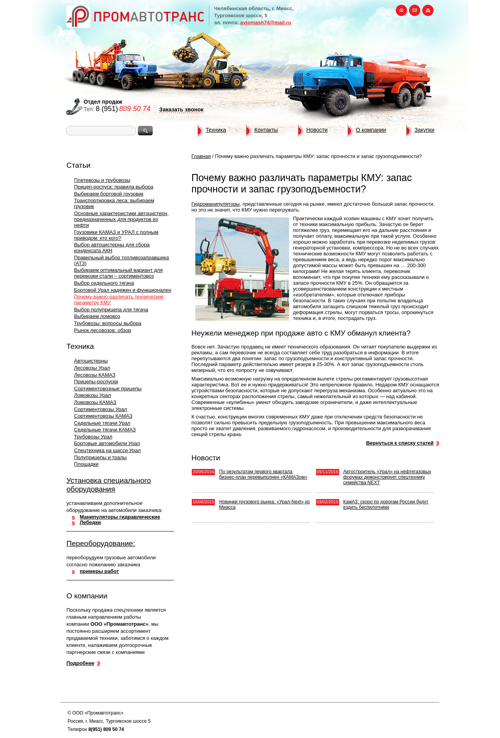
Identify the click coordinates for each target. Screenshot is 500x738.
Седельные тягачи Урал (102, 423)
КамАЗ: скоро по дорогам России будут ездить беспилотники (386, 504)
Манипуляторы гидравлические (120, 517)
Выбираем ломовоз (97, 316)
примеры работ (99, 571)
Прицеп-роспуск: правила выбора (114, 187)
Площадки (86, 464)
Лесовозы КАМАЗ (95, 375)
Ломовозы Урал (92, 395)
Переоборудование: (100, 543)
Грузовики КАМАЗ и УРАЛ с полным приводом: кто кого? (116, 235)
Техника (216, 130)
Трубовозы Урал (93, 437)
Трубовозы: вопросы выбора (107, 323)
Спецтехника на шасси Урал (107, 450)
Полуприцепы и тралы (100, 457)
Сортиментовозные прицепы (108, 388)
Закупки (424, 130)
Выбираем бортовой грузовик (109, 194)
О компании (371, 130)
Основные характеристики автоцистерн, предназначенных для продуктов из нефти (121, 219)
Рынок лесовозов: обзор (102, 330)
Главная (201, 156)
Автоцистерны (91, 361)
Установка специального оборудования (108, 484)
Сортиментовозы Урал (100, 409)
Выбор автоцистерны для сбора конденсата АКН (112, 247)
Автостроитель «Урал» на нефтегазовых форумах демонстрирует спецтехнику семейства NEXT (387, 477)
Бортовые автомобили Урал (107, 443)
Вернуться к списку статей (400, 443)
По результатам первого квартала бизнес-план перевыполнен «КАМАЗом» (263, 474)
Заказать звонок (181, 109)
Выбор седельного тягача (104, 283)
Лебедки (90, 522)
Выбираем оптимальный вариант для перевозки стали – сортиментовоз (118, 273)
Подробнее (80, 663)
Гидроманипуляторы (215, 204)
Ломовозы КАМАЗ (95, 402)
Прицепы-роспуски (96, 381)
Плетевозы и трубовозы (102, 180)
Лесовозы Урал (92, 368)
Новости (316, 130)
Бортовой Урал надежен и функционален (122, 290)
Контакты (266, 130)
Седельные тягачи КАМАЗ (105, 430)
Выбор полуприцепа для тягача (111, 309)
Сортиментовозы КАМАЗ (103, 416)
